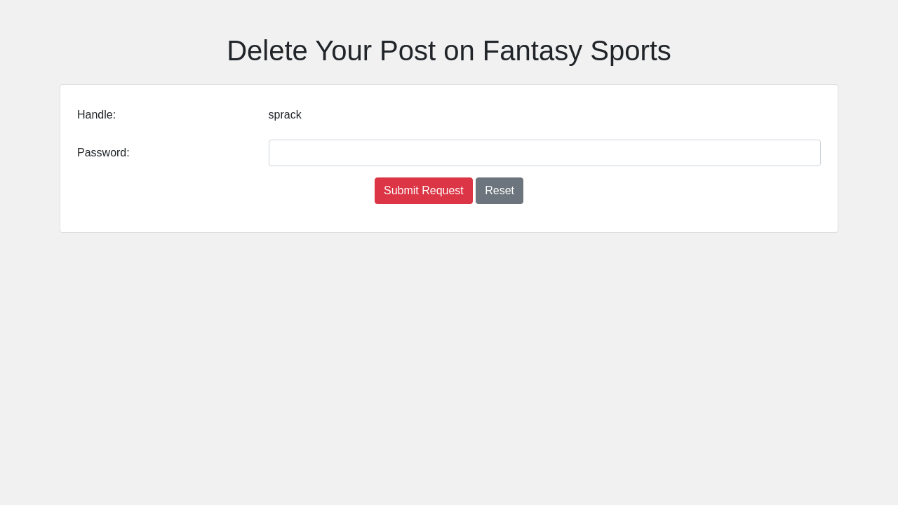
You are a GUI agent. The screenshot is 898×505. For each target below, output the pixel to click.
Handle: (96, 115)
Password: (103, 153)
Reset (499, 190)
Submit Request (424, 190)
